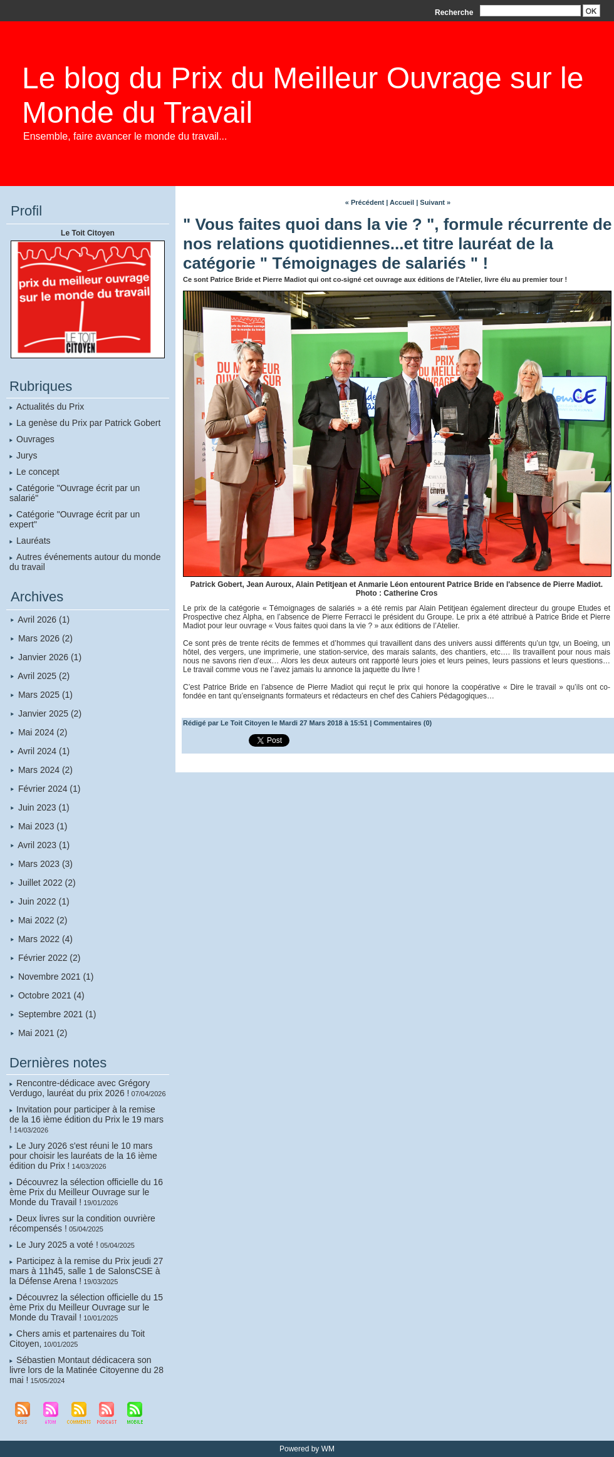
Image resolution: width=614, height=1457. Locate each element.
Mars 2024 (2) (45, 770)
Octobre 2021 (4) (51, 995)
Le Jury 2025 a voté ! (57, 1245)
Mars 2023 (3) (45, 864)
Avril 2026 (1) (44, 619)
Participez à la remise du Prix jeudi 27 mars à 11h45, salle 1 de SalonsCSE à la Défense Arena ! (86, 1271)
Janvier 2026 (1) (49, 657)
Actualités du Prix (50, 407)
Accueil (402, 202)
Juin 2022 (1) (44, 901)
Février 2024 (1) (49, 789)
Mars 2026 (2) (45, 638)
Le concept (38, 472)
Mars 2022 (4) (45, 939)
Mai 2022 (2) (43, 920)
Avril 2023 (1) (44, 845)
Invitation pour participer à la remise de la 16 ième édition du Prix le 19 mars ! (86, 1119)
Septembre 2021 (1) (57, 1014)
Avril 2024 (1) (44, 751)
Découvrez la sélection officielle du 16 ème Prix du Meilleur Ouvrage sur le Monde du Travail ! (86, 1192)
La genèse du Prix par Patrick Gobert (88, 423)
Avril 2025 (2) (44, 676)
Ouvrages (35, 439)
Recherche (455, 12)
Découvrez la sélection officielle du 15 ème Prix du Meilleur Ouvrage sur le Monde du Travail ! (86, 1307)
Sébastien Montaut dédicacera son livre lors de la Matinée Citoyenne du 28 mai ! (86, 1370)
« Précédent (364, 202)
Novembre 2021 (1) (56, 977)
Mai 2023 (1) (43, 826)
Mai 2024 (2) (43, 732)
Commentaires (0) (402, 723)
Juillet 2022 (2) (47, 883)
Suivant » (435, 202)
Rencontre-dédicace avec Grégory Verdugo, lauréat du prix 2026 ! (79, 1088)
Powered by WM (307, 1448)
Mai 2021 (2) (43, 1033)
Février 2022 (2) (49, 958)
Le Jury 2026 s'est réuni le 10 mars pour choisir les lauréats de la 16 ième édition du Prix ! (83, 1156)
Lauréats (33, 541)
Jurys (26, 455)
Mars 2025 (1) (45, 695)
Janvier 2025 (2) (49, 713)
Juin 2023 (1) (44, 807)
